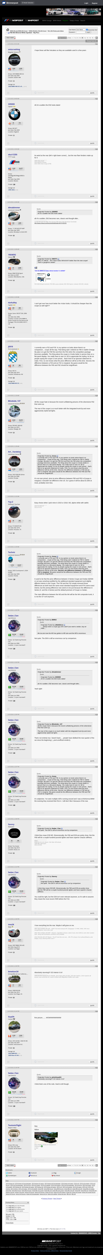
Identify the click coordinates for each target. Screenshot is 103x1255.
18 (14, 579)
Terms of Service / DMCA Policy (49, 1251)
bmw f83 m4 (92, 1190)
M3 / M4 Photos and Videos (56, 31)
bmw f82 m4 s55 (69, 1190)
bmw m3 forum (29, 1192)
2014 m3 (76, 1183)
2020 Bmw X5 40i (13, 1055)
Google (79, 1173)
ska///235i (12, 154)
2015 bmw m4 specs (50, 1187)
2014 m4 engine (56, 1185)
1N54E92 (12, 254)
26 (14, 648)
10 (80, 38)
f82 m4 (73, 1194)
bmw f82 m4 (48, 1190)
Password (72, 32)
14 (90, 38)
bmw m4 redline (52, 1194)
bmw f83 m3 (84, 1190)
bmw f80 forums (59, 1189)
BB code (8, 1214)
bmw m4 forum (10, 1194)
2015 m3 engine (67, 1187)
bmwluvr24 (13, 971)
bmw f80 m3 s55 (77, 1189)
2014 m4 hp (78, 1185)
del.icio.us (34, 1175)
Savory (11, 824)
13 (87, 38)
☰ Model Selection (27, 3)
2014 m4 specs (86, 1185)
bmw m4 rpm (62, 1194)
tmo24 (11, 924)
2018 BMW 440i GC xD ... (15, 86)
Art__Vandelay (14, 451)
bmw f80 (40, 1189)
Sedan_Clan (13, 615)
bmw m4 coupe (76, 1192)
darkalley (12, 302)
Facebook (34, 1173)
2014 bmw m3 (10, 1183)
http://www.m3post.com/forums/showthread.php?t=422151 (50, 223)
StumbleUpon (12, 1175)
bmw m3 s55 (49, 1192)
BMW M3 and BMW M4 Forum (18, 31)
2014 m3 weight (45, 1185)
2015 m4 (85, 1187)
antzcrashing (14, 49)
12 (85, 38)
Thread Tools (91, 41)
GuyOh (11, 1016)
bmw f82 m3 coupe (38, 1190)
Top (99, 1233)
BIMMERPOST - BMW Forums (88, 1233)
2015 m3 (59, 1187)
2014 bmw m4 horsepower (52, 1183)
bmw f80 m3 (68, 1189)
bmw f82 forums (26, 1190)
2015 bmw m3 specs (28, 1187)
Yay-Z (10, 502)
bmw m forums (19, 1192)
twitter (10, 1173)
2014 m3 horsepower (16, 1185)
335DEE (11, 104)
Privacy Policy (35, 1251)
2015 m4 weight (32, 1189)
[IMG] (7, 1218)
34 (14, 184)
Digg (55, 1173)
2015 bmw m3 (17, 1187)
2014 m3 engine (84, 1183)
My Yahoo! (57, 1175)
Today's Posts (74, 20)
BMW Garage (47, 20)
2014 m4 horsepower (67, 1185)
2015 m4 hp (14, 1189)
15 (92, 38)
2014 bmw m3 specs (38, 1183)
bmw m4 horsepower (32, 1194)
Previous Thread (47, 1198)
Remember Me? (92, 30)
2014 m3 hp (27, 1185)
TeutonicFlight (14, 1125)
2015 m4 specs (22, 1189)
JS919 (10, 346)
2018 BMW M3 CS (13, 383)
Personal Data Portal (66, 1251)
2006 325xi (11, 190)
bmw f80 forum (48, 1189)
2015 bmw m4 (39, 1187)
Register (95, 3)
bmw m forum (10, 1192)
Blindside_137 (14, 401)
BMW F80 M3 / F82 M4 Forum (37, 31)
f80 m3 (69, 1194)
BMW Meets (57, 20)
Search (82, 20)
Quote (92, 93)
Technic (11, 552)
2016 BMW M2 (12, 1053)
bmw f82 (8, 1190)
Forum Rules (9, 1223)
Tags (7, 1180)
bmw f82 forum (16, 1190)
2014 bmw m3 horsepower (23, 1183)
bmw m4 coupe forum (88, 1192)
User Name (72, 30)
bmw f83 (77, 1190)
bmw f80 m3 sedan (88, 1189)
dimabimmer (14, 207)
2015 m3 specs (77, 1187)
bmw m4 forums (21, 1194)
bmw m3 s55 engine (60, 1192)
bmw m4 (69, 1192)
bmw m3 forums (40, 1192)
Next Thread (57, 1198)
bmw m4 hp (43, 1194)
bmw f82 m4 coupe (58, 1190)
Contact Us (74, 1233)
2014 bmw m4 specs (67, 1183)
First (69, 38)
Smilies (8, 1216)
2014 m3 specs (35, 1185)
